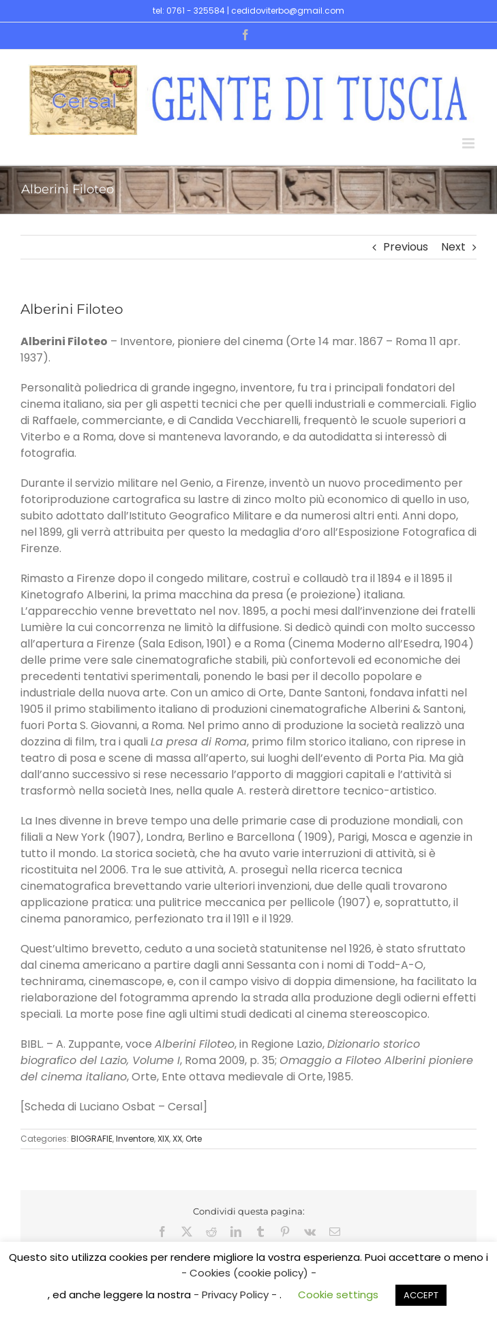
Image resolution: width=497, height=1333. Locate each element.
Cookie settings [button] (338, 1294)
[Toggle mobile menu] (469, 143)
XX (177, 1138)
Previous (405, 247)
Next (453, 247)
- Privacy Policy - (237, 1294)
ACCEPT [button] (421, 1295)
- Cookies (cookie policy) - (248, 1273)
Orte (193, 1138)
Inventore (135, 1138)
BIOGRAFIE (91, 1138)
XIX (163, 1138)
